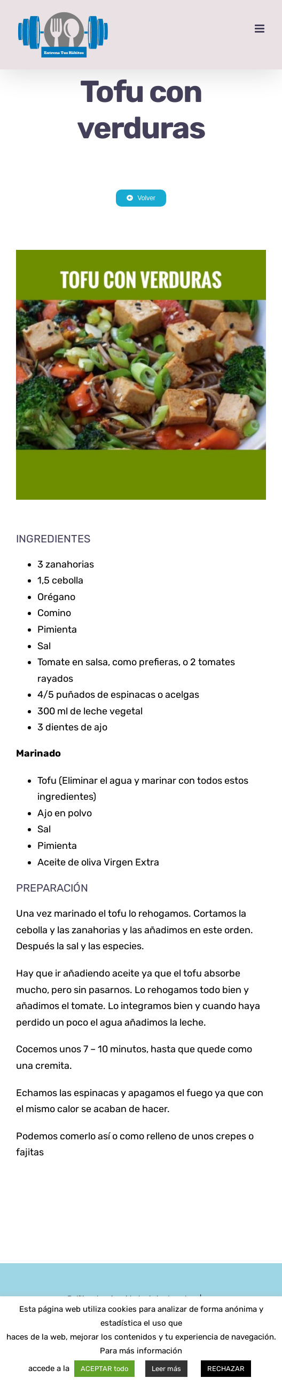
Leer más (166, 1369)
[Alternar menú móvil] (260, 28)
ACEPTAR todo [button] (104, 1369)
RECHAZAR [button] (226, 1369)
